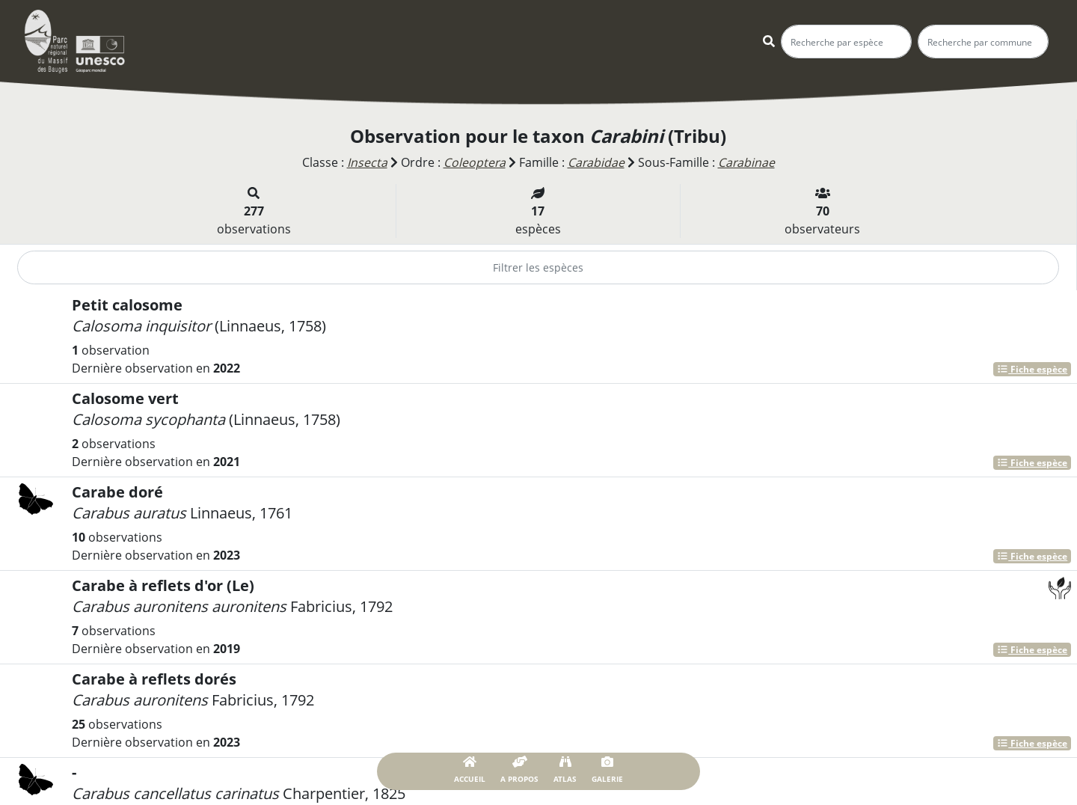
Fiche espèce (1032, 368)
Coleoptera (473, 162)
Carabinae (747, 162)
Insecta (366, 162)
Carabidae (596, 162)
